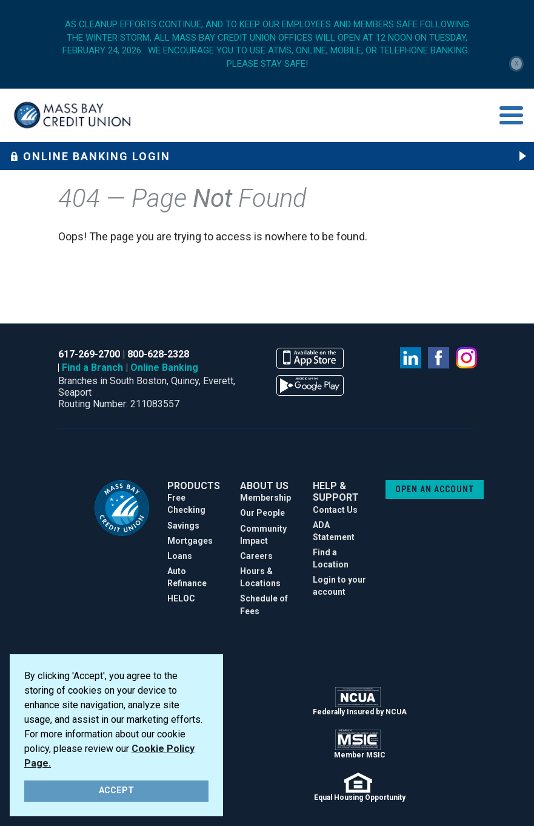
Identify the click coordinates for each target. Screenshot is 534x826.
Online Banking (164, 367)
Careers (256, 556)
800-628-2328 (158, 354)
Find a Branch (92, 367)
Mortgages (190, 541)
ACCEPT (116, 790)
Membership (265, 498)
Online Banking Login (90, 156)
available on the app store (310, 358)
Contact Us (335, 510)
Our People (262, 513)
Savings (183, 525)
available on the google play (310, 385)
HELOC (181, 598)
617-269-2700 (89, 354)
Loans (179, 556)
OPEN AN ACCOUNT (434, 489)
